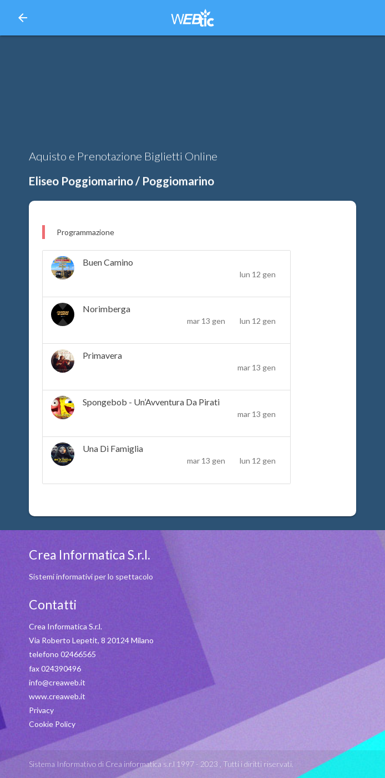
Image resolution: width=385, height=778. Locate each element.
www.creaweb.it (57, 696)
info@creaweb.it (57, 682)
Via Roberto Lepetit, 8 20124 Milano (91, 640)
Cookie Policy (52, 724)
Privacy (41, 710)
